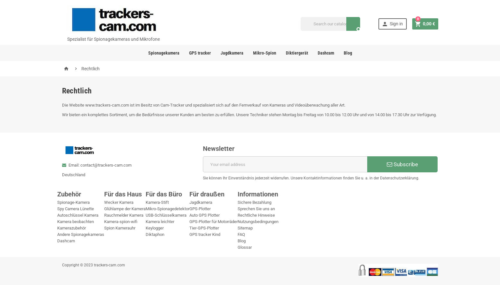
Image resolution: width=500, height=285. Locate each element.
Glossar (245, 247)
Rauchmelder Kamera (123, 215)
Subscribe (402, 164)
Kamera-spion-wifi (120, 221)
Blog (348, 53)
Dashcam (326, 53)
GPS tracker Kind (204, 234)
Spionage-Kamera (73, 202)
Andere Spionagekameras (80, 234)
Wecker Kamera (118, 202)
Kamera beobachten (75, 221)
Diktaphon (155, 234)
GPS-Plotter (200, 208)
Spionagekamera (163, 53)
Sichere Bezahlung (254, 202)
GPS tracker (200, 53)
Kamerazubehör (71, 228)
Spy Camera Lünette (75, 208)
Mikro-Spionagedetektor (167, 208)
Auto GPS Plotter (204, 215)
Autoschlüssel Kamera (77, 215)
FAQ (241, 234)
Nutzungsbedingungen (258, 221)
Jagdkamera (232, 53)
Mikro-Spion (264, 53)
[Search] (330, 24)
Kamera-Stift (157, 202)
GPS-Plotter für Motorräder (213, 221)
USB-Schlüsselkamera (166, 215)
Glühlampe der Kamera (125, 208)
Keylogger (155, 228)
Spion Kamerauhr (119, 228)
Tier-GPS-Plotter (204, 228)
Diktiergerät (297, 53)
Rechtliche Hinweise (256, 215)
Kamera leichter (160, 221)
